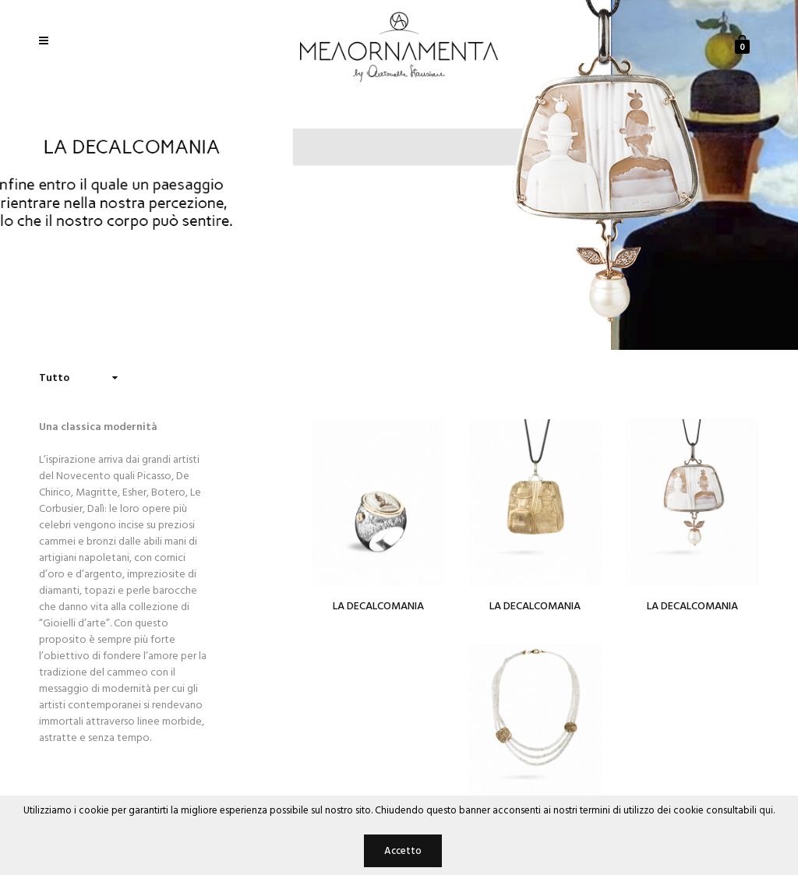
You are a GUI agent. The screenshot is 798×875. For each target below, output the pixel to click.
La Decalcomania (378, 607)
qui (766, 811)
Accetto (403, 851)
